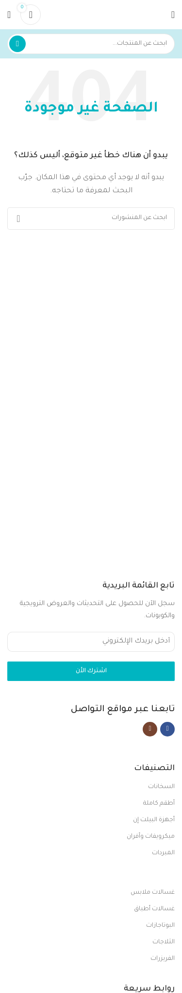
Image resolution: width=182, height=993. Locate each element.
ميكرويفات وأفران (151, 836)
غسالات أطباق (154, 909)
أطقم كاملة (159, 803)
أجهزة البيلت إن (154, 820)
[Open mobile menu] (173, 14)
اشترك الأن (91, 671)
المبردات (163, 853)
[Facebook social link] (167, 729)
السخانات (161, 787)
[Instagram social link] (150, 729)
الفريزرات (162, 959)
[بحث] (91, 44)
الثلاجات (163, 942)
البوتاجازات (160, 925)
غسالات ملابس (153, 892)
